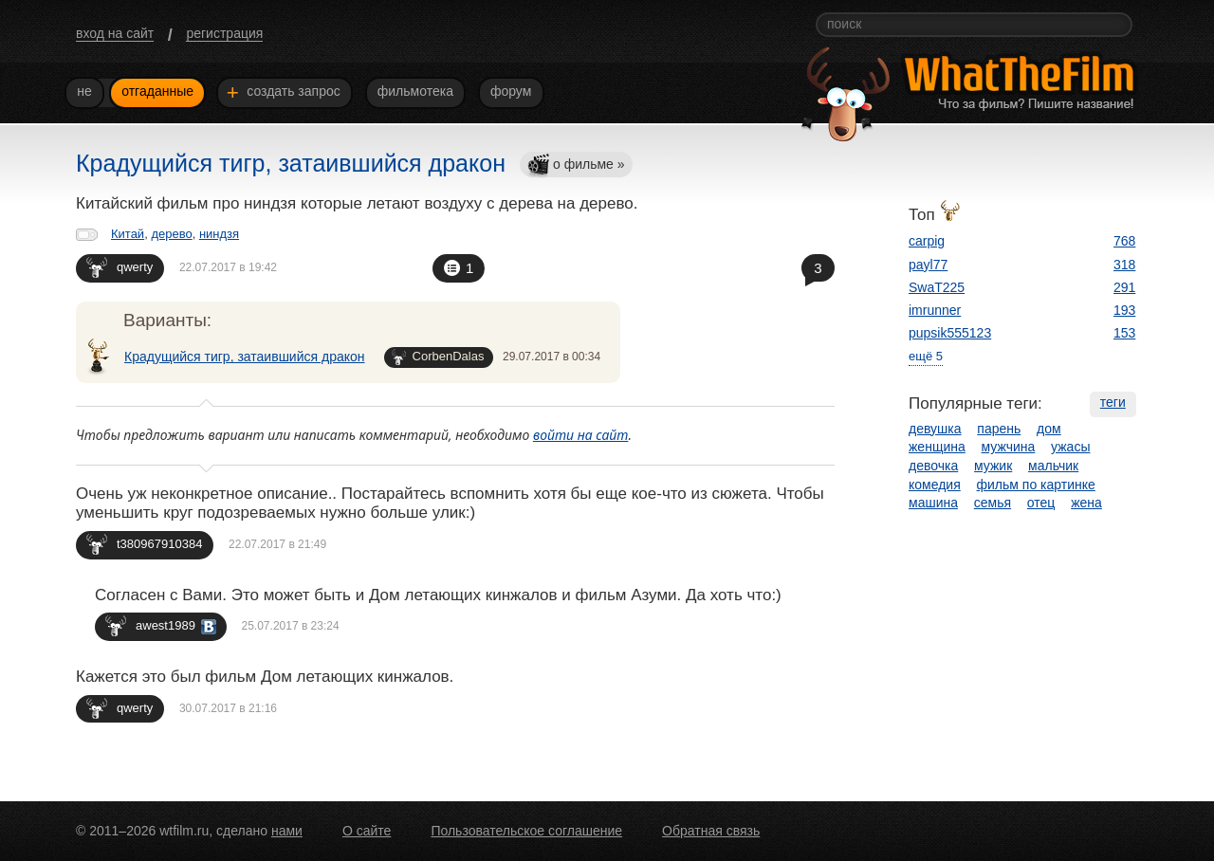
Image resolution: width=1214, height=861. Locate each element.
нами (287, 830)
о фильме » (575, 165)
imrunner (935, 310)
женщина (937, 446)
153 (1124, 332)
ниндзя (219, 234)
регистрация (224, 33)
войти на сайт (581, 435)
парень (999, 428)
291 (1124, 287)
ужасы (1070, 446)
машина (933, 502)
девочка (933, 465)
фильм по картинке (1036, 484)
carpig (927, 240)
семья (992, 502)
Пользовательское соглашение (526, 830)
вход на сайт (115, 33)
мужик (993, 465)
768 (1124, 240)
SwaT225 (937, 287)
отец (1041, 502)
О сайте (366, 830)
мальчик (1053, 465)
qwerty (119, 267)
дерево (171, 234)
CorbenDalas (438, 357)
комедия (935, 484)
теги (1113, 402)
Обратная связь (711, 830)
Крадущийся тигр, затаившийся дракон (244, 356)
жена (1086, 502)
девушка (935, 428)
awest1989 (160, 625)
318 (1124, 264)
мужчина (1009, 446)
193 (1124, 310)
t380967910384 (144, 544)
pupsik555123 (950, 332)
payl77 (928, 264)
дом (1049, 428)
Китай (127, 234)
